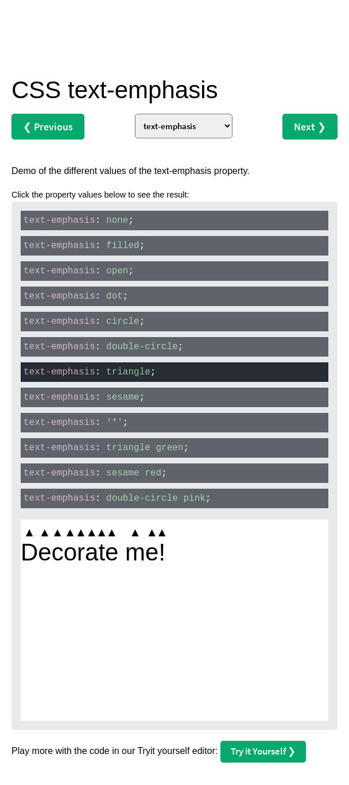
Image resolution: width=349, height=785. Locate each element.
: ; (79, 220)
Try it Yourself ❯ (263, 751)
